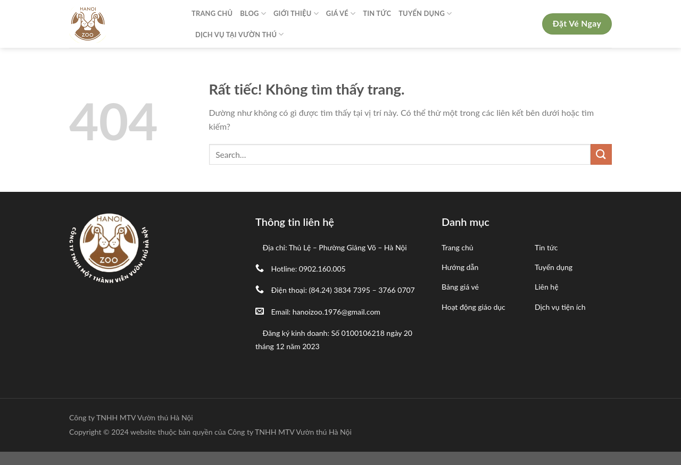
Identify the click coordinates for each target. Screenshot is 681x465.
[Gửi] (601, 154)
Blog (253, 14)
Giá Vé (340, 14)
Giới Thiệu (296, 14)
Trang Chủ (212, 13)
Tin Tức (377, 13)
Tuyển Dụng (425, 14)
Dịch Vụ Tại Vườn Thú (239, 34)
